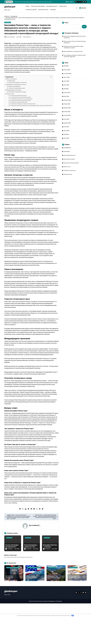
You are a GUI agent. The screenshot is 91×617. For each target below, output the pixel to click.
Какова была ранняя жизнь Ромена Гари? (21, 114)
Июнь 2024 (66, 85)
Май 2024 (66, 88)
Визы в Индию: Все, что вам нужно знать (73, 51)
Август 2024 (67, 77)
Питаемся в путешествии (31, 9)
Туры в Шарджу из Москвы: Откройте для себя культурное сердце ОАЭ (75, 56)
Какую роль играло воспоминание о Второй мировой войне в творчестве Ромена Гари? (31, 119)
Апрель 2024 (67, 92)
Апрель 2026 (67, 69)
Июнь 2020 (66, 130)
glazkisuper (11, 6)
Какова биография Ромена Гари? (19, 109)
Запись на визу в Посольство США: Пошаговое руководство (75, 42)
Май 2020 (66, 134)
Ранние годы (11, 94)
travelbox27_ (35, 539)
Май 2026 (66, 65)
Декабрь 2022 (67, 123)
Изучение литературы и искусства (17, 96)
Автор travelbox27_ (9, 51)
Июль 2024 (66, 81)
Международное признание (13, 103)
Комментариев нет (27, 50)
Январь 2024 (67, 104)
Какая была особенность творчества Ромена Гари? (23, 117)
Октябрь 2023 (67, 115)
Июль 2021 (66, 126)
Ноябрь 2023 (67, 111)
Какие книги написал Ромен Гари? (19, 115)
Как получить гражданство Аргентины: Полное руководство (75, 37)
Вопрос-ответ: (10, 107)
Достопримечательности (52, 6)
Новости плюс (67, 166)
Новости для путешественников (38, 6)
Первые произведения (14, 100)
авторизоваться (28, 570)
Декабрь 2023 (67, 107)
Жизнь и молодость (11, 92)
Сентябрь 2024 (67, 73)
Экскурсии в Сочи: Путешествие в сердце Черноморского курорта (73, 47)
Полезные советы (63, 6)
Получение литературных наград (17, 105)
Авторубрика (53, 9)
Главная (27, 6)
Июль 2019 (66, 138)
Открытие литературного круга (17, 101)
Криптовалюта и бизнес (43, 9)
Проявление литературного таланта (16, 98)
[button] (50, 90)
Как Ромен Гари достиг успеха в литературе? (22, 112)
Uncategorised (7, 22)
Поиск (65, 23)
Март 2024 (66, 96)
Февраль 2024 (67, 100)
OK (72, 615)
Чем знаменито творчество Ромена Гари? (21, 110)
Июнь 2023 (66, 119)
